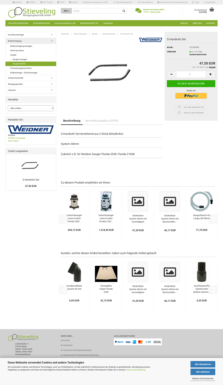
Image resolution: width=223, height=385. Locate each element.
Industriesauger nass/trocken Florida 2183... (106, 218)
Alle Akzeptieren (203, 364)
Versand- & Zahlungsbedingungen (77, 350)
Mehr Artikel (13, 141)
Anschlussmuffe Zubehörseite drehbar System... (201, 289)
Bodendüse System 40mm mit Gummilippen (138, 218)
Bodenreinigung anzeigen (21, 46)
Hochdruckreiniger (18, 23)
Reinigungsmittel (89, 23)
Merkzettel (209, 2)
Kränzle (73, 2)
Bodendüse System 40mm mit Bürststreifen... (170, 218)
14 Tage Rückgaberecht (122, 2)
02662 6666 (155, 12)
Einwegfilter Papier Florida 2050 (106, 289)
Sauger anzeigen (20, 59)
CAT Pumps (46, 2)
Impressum (68, 345)
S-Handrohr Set (30, 179)
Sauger (13, 55)
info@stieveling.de (23, 354)
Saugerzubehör (19, 64)
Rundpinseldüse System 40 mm (74, 287)
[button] (171, 74)
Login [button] (195, 2)
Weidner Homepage (16, 138)
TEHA (60, 2)
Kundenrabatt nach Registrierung (172, 2)
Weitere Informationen (203, 378)
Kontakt (210, 23)
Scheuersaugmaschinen (21, 68)
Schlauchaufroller (65, 23)
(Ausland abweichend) (197, 55)
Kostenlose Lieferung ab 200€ (95, 2)
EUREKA (31, 2)
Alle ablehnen (203, 372)
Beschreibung (71, 120)
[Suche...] (66, 11)
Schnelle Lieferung (145, 2)
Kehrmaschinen (17, 50)
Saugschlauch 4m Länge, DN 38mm (201, 217)
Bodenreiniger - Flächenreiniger (23, 72)
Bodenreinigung (41, 23)
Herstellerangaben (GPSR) (101, 120)
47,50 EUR (31, 186)
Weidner (17, 2)
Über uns (197, 23)
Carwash (108, 23)
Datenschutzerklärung (135, 370)
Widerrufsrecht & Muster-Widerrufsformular (81, 355)
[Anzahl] (191, 74)
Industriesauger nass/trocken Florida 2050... (74, 218)
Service (184, 23)
